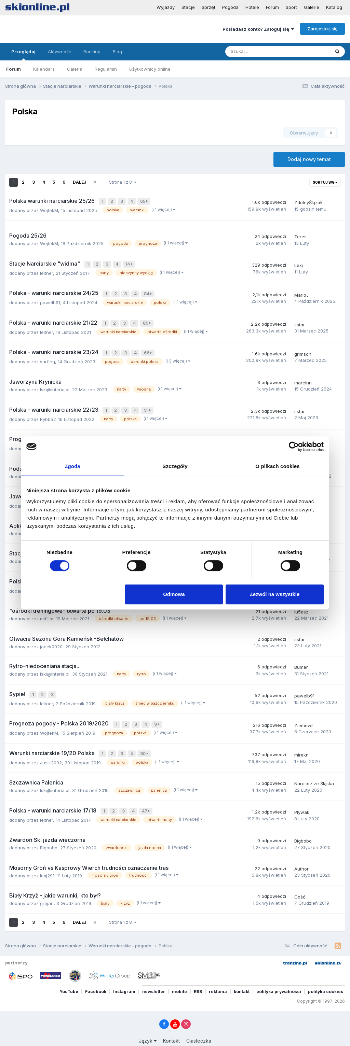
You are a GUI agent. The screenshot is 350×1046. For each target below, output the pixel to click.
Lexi (298, 264)
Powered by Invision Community (175, 1035)
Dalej (79, 182)
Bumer (301, 658)
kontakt (242, 978)
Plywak (301, 799)
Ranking (91, 51)
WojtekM (49, 209)
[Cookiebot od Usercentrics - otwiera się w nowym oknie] (294, 446)
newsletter (153, 978)
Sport (291, 7)
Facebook (95, 978)
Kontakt (171, 1027)
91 (148, 405)
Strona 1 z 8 (122, 182)
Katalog (334, 7)
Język (148, 1027)
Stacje (188, 7)
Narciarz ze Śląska (314, 771)
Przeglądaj (23, 54)
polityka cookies (325, 978)
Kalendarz (44, 69)
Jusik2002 (51, 750)
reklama (218, 978)
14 (129, 263)
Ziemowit (304, 715)
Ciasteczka (198, 1027)
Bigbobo (48, 834)
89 (147, 320)
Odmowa (174, 594)
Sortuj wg (325, 182)
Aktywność (59, 51)
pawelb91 (50, 299)
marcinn (303, 377)
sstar (299, 321)
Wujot (300, 434)
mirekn (301, 743)
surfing (47, 356)
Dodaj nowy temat (309, 159)
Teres (300, 235)
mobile (179, 978)
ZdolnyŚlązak (308, 202)
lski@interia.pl (54, 384)
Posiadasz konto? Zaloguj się (258, 29)
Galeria (74, 69)
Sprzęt (208, 7)
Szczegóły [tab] (174, 466)
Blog (117, 51)
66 (148, 348)
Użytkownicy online (150, 69)
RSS (198, 978)
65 (144, 201)
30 (145, 742)
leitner (46, 271)
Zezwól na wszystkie (275, 594)
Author (301, 855)
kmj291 (47, 862)
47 (146, 798)
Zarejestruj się (322, 28)
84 (148, 291)
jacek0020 (51, 637)
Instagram (124, 978)
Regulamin (106, 69)
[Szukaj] (261, 51)
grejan (47, 890)
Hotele (252, 7)
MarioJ (301, 292)
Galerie (311, 7)
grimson (302, 349)
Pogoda (230, 7)
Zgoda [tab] (72, 466)
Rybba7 (47, 413)
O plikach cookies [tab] (277, 466)
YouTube (68, 978)
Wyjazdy (166, 7)
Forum (272, 7)
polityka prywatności (278, 978)
